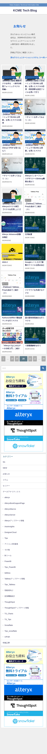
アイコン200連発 (11, 544)
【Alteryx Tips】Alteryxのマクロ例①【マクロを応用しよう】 (11, 206)
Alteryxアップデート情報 (14, 520)
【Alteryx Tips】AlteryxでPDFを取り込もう (11, 148)
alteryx (7, 497)
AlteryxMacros (10, 509)
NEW (5, 468)
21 (30, 359)
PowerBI (8, 561)
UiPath (7, 637)
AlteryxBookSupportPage (15, 503)
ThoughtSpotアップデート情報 (17, 608)
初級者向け (9, 590)
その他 (7, 550)
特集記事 (6, 643)
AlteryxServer (10, 515)
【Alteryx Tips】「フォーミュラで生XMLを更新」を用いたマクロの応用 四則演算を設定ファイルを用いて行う (34, 86)
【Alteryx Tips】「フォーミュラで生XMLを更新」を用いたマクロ (34, 148)
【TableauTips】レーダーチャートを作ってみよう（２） (34, 117)
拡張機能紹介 (10, 596)
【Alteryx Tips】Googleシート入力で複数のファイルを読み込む (34, 262)
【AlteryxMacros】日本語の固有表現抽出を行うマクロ (34, 317)
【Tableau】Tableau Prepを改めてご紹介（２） (10, 290)
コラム (5, 480)
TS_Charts (9, 613)
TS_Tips (8, 619)
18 (12, 359)
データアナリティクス (11, 492)
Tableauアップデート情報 (15, 579)
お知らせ (6, 474)
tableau (7, 573)
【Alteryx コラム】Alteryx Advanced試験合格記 (11, 234)
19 (17, 359)
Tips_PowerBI (10, 567)
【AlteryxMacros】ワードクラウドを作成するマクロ (34, 290)
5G (4, 462)
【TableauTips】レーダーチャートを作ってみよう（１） (11, 175)
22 (35, 359)
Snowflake (9, 625)
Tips (6, 538)
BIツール (8, 555)
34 (43, 359)
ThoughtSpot (10, 602)
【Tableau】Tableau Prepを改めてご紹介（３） (33, 206)
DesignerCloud (10, 532)
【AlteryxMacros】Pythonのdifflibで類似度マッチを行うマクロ (12, 317)
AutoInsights (9, 526)
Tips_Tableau (10, 584)
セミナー (6, 486)
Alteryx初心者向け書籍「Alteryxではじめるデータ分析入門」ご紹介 (11, 345)
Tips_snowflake (11, 631)
